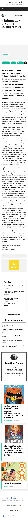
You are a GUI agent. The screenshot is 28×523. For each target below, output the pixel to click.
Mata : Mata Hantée (7, 325)
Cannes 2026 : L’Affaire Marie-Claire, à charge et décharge (14, 292)
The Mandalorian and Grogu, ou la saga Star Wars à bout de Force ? (13, 345)
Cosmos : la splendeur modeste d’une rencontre (12, 330)
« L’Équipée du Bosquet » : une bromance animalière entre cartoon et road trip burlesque (13, 412)
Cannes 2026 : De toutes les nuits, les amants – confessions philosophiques (13, 298)
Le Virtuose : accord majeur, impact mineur (12, 335)
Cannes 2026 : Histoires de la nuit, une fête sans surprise (13, 286)
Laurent (6, 486)
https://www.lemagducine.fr (14, 365)
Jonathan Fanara (9, 15)
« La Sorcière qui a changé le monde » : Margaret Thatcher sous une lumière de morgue (14, 450)
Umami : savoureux (13, 483)
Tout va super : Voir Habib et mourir (12, 341)
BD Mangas (5, 54)
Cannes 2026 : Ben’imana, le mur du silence (14, 304)
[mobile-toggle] (2, 9)
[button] (26, 9)
